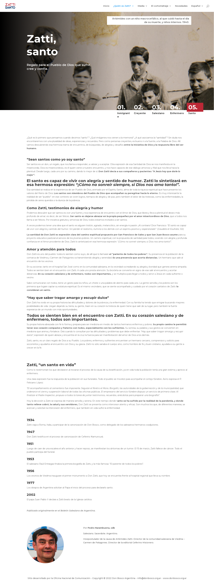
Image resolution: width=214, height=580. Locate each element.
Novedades (181, 6)
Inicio (106, 6)
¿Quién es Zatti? (122, 6)
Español (195, 6)
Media (141, 6)
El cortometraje (159, 6)
